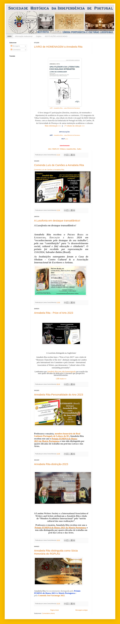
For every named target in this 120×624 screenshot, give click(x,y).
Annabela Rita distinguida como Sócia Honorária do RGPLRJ (56, 552)
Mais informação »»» (53, 126)
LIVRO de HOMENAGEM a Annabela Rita (58, 46)
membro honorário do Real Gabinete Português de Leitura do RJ (57, 434)
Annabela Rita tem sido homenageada (61, 372)
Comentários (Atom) (48, 613)
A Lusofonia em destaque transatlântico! (57, 220)
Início (9, 36)
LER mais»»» (61, 379)
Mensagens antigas (81, 610)
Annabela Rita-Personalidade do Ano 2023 (58, 394)
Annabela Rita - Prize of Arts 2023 (53, 312)
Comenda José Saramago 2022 (51, 595)
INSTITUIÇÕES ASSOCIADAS (56, 36)
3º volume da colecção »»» (74, 126)
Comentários (15, 50)
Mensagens (15, 46)
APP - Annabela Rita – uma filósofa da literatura (65, 108)
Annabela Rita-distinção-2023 (51, 464)
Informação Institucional (23, 36)
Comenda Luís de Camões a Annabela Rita (59, 165)
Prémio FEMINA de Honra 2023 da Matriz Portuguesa (55, 439)
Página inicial (54, 610)
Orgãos (38, 36)
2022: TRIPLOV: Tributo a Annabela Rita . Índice (64, 149)
